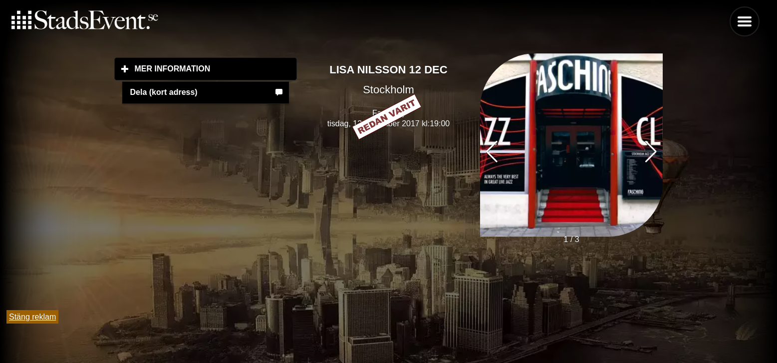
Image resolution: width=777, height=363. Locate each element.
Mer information (216, 68)
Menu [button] (745, 21)
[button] (651, 152)
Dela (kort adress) (164, 92)
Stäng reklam (32, 317)
